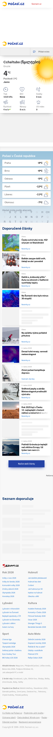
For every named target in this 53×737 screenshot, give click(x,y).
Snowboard (17, 679)
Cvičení (31, 585)
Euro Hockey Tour (9, 654)
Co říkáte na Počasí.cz (12, 713)
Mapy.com (20, 666)
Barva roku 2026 (8, 669)
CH (47, 212)
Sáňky (20, 682)
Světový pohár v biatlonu (11, 650)
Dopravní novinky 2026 (37, 643)
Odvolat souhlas (9, 722)
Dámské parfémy (9, 692)
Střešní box (32, 679)
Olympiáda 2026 (8, 593)
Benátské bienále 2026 (37, 627)
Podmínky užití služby (34, 713)
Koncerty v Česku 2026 (37, 612)
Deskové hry (32, 692)
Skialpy (41, 679)
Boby (15, 682)
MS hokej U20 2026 (10, 658)
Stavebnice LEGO (40, 688)
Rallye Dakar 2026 (35, 658)
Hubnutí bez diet (34, 582)
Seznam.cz (36, 4)
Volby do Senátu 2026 (11, 582)
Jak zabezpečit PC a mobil (12, 672)
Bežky (47, 679)
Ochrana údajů (9, 717)
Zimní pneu (21, 692)
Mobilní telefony (26, 688)
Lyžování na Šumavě (10, 612)
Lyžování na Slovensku (11, 620)
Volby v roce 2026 (9, 578)
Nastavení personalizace (30, 722)
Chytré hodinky (8, 695)
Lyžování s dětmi (8, 623)
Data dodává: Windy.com (28, 717)
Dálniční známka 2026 (36, 639)
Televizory (42, 692)
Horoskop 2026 (8, 596)
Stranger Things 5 (35, 623)
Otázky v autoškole (35, 650)
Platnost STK (33, 654)
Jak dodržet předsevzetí (37, 578)
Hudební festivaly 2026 (37, 609)
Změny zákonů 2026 (10, 589)
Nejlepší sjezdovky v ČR (11, 616)
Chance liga (7, 639)
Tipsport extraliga (9, 643)
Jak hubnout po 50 (35, 589)
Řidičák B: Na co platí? (36, 647)
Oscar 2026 (32, 620)
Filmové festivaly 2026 (37, 616)
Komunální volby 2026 (11, 585)
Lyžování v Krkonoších (11, 609)
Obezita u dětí (33, 596)
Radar (44, 717)
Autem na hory (8, 627)
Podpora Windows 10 (24, 669)
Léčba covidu (45, 666)
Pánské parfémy (21, 695)
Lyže (25, 679)
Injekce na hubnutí (35, 593)
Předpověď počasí (32, 666)
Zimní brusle (7, 682)
